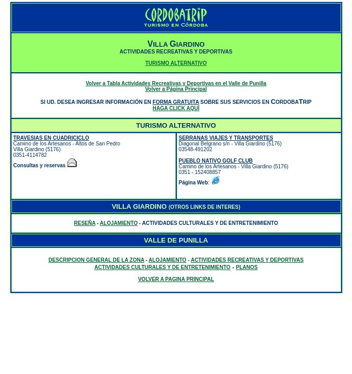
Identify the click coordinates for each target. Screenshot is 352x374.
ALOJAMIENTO (119, 223)
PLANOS (247, 267)
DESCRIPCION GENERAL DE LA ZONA (96, 260)
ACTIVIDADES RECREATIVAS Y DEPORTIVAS (247, 260)
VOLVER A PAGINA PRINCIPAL (176, 279)
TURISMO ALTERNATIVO (175, 63)
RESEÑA (84, 223)
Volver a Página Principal (176, 89)
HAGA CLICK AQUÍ (176, 108)
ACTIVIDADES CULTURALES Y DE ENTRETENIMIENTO (163, 267)
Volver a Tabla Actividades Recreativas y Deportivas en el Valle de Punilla (176, 83)
